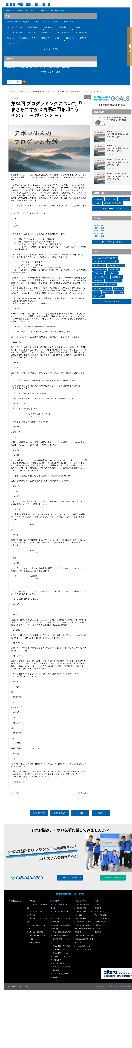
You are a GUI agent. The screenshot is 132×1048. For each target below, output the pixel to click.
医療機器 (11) (46, 32)
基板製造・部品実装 (36, 932)
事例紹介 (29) (10, 10)
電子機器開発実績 (82, 904)
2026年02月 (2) (26, 67)
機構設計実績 (81, 918)
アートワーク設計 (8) (63, 32)
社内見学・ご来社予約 (112, 878)
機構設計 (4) (45, 38)
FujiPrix (100, 813)
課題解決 (56, 901)
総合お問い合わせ (70, 878)
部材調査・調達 (34, 943)
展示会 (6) (10, 38)
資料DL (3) (82, 38)
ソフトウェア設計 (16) (14, 32)
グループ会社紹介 (101, 915)
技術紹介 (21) (22, 10)
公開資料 (98, 925)
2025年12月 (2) (53, 67)
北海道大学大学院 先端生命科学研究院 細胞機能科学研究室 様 (84, 928)
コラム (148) (53, 10)
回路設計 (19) (63, 27)
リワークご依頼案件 (83, 949)
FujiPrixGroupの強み (102, 922)
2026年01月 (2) (40, 67)
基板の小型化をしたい (61, 953)
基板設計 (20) (49, 27)
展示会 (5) (63, 10)
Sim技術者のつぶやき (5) (27, 38)
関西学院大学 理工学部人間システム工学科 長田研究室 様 (84, 939)
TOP (11, 91)
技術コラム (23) (69, 22)
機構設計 (32, 915)
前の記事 (15, 793)
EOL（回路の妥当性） (61, 974)
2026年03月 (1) (12, 67)
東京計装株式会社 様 (83, 922)
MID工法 (56, 977)
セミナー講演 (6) (81, 32)
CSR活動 (98, 929)
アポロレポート (20, 91)
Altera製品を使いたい (60, 936)
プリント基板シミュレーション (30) (47, 22)
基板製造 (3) (70, 38)
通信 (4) (57, 38)
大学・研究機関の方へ (129, 46)
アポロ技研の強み (39, 813)
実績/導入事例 (81, 901)
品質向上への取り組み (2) (38, 10)
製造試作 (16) (31, 32)
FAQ (96, 901)
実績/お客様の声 (59, 813)
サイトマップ (29, 986)
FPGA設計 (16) (79, 27)
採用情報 (98, 932)
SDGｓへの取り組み (102, 918)
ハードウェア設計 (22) (14, 27)
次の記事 (83, 793)
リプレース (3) (12, 43)
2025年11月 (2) (67, 67)
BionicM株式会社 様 (83, 946)
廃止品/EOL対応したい (61, 963)
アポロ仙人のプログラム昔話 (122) (18, 22)
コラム (30, 91)
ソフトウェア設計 (35, 911)
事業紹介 (32, 901)
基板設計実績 (81, 908)
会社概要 (80, 813)
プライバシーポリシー (14, 986)
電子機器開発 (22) (33, 27)
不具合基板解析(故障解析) (62, 932)
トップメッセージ (101, 911)
